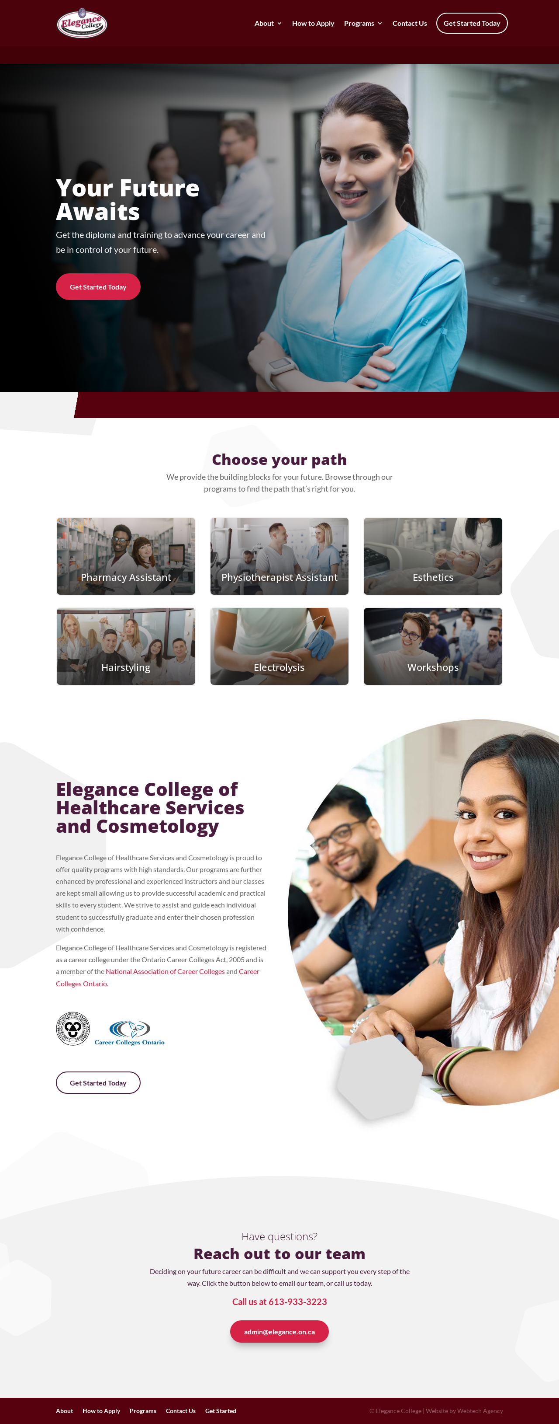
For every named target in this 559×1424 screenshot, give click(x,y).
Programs (359, 23)
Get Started (220, 1411)
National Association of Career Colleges (165, 971)
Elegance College (398, 1410)
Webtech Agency (480, 1410)
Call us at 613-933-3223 (279, 1301)
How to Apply (313, 23)
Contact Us (410, 23)
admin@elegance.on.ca (279, 1331)
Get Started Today (472, 23)
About (264, 23)
